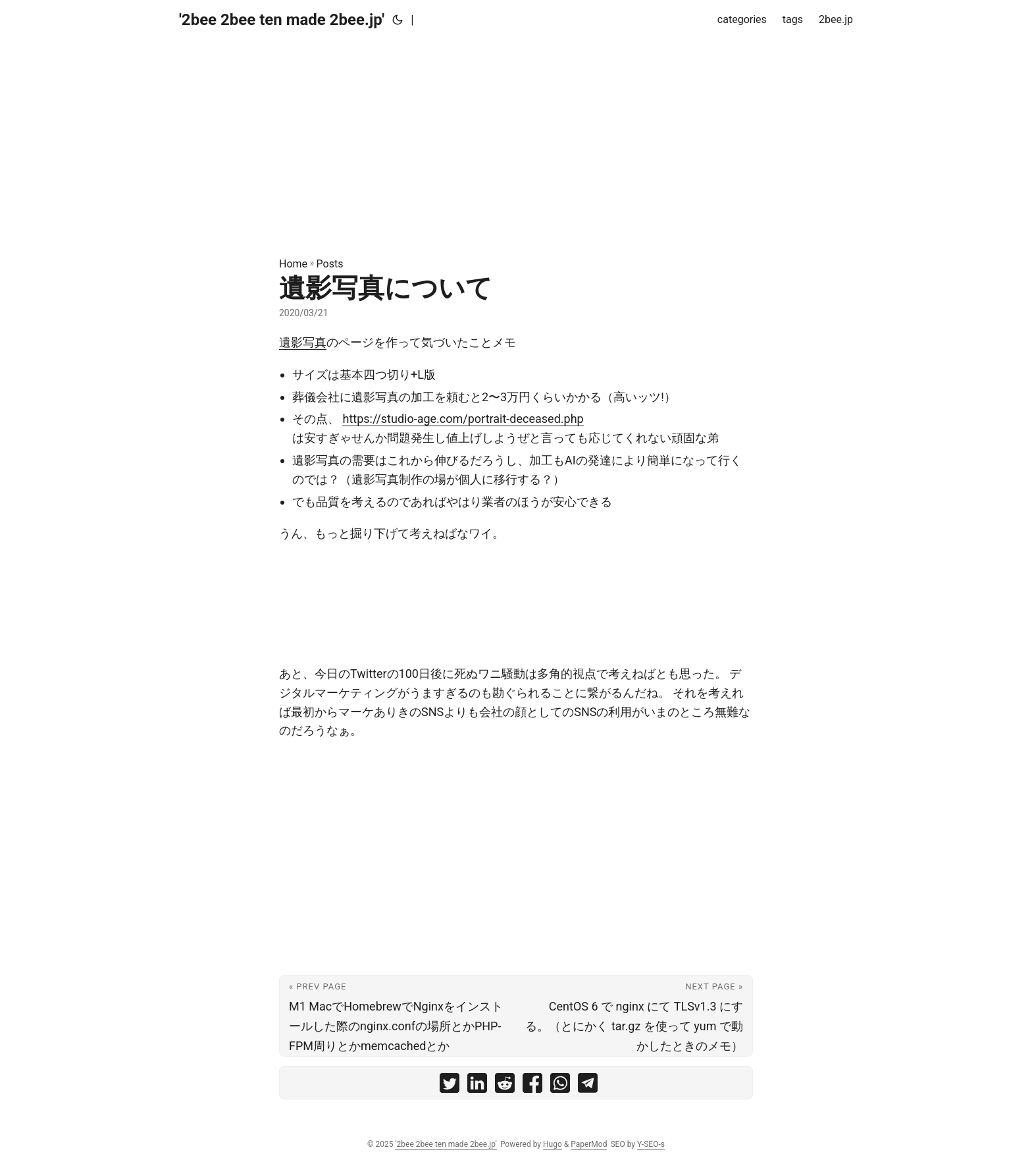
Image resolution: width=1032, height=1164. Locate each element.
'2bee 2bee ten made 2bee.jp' (281, 20)
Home (293, 264)
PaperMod (589, 1144)
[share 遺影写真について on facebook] (532, 1086)
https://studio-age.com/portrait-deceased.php (462, 419)
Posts (330, 264)
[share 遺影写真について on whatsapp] (560, 1086)
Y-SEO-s (651, 1144)
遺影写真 (302, 342)
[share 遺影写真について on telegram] (588, 1086)
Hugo (552, 1144)
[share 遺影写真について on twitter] (449, 1086)
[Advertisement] (516, 132)
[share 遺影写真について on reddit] (505, 1086)
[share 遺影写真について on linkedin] (477, 1086)
